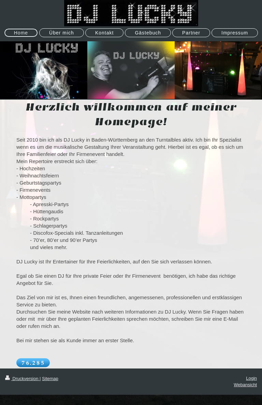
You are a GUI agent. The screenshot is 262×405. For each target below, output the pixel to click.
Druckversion (22, 378)
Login (251, 378)
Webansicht (245, 384)
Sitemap (50, 378)
